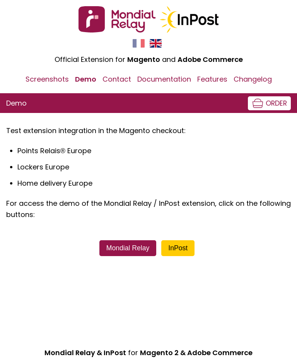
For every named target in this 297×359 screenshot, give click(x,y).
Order (276, 103)
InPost (178, 248)
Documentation (164, 79)
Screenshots (47, 79)
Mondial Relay (127, 248)
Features (212, 79)
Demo (85, 79)
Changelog (253, 79)
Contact (116, 79)
